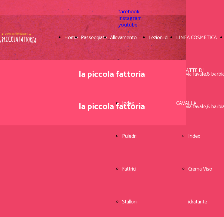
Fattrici (129, 169)
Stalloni (129, 202)
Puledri (129, 136)
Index (194, 136)
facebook (129, 11)
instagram (130, 18)
